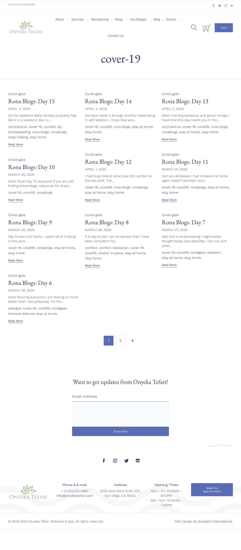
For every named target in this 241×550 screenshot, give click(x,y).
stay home (38, 137)
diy (59, 127)
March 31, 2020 (174, 169)
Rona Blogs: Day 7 (183, 222)
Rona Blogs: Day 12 (108, 162)
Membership (100, 19)
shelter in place (110, 253)
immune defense (21, 314)
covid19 (49, 127)
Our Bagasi (138, 19)
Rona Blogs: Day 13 (185, 101)
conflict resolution (114, 248)
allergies (14, 308)
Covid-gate (16, 94)
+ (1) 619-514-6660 (74, 491)
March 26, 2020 (21, 290)
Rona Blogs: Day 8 (107, 222)
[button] (224, 27)
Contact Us (116, 36)
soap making (18, 137)
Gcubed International (215, 521)
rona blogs (40, 132)
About (59, 19)
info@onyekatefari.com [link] (74, 496)
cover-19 (35, 127)
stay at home (142, 127)
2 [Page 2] (120, 340)
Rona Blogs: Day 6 (30, 283)
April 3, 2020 (96, 109)
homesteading (19, 132)
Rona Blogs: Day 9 (30, 222)
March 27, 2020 (175, 230)
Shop (119, 19)
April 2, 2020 (173, 109)
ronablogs (59, 132)
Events (171, 19)
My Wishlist (29, 4)
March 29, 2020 (21, 230)
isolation (214, 252)
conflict (91, 248)
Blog (157, 19)
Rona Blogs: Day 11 (185, 162)
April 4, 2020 (19, 109)
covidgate (198, 252)
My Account (14, 4)
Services (77, 19)
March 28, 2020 (98, 230)
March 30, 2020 (21, 175)
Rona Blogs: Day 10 (31, 167)
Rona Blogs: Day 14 (108, 101)
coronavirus (17, 127)
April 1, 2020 (95, 169)
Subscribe (120, 431)
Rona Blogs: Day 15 (31, 101)
